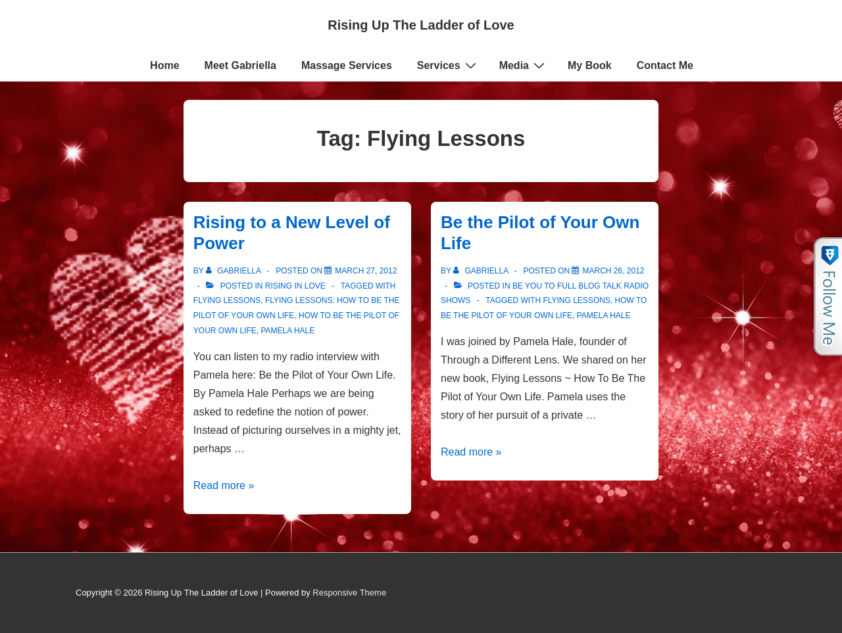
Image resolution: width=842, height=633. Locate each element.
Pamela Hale (287, 330)
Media (523, 65)
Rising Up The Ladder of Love (421, 25)
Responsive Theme (349, 593)
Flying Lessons (226, 300)
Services (448, 65)
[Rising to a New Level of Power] (366, 270)
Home (164, 65)
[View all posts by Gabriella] (234, 270)
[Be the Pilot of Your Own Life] (613, 270)
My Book (590, 65)
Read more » (224, 485)
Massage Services (346, 65)
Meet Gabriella (240, 65)
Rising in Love (295, 286)
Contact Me (665, 65)
